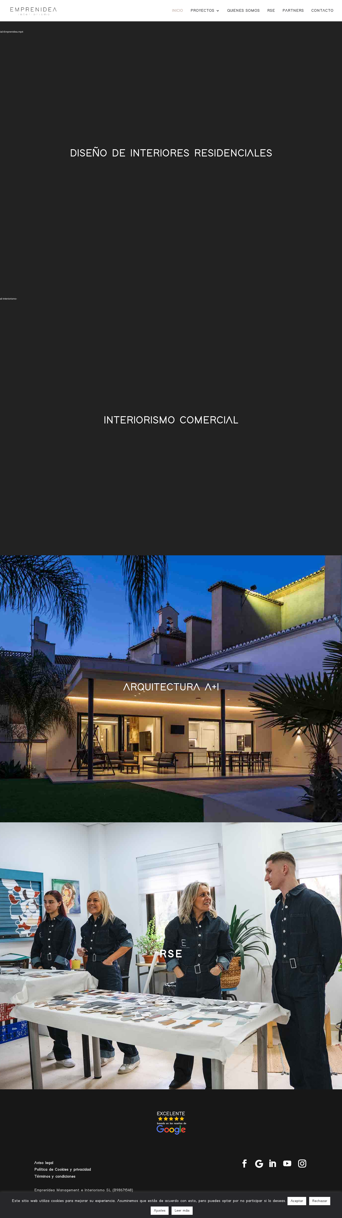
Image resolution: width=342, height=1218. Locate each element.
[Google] (259, 1164)
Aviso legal (43, 1163)
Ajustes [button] (159, 1210)
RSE (271, 11)
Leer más (182, 1210)
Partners (293, 11)
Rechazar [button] (319, 1201)
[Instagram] (302, 1164)
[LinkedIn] (272, 1164)
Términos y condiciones (54, 1176)
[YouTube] (287, 1164)
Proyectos (202, 11)
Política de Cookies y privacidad (62, 1170)
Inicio (177, 11)
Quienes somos (243, 11)
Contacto (322, 11)
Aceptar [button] (297, 1201)
